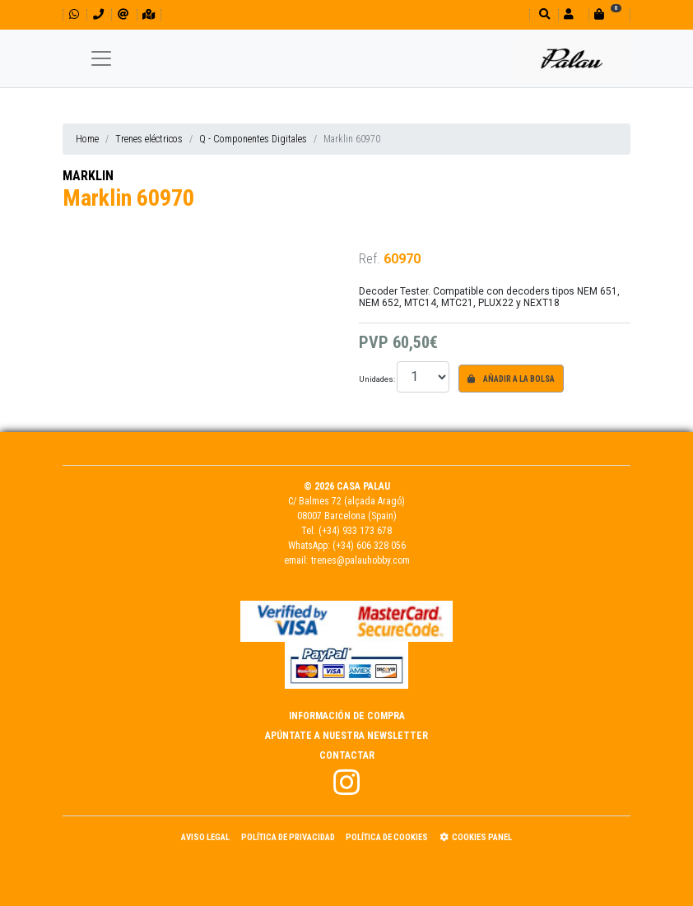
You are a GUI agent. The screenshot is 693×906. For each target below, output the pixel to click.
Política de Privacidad (288, 837)
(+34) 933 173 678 (355, 531)
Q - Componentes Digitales (253, 139)
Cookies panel (476, 837)
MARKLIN (88, 176)
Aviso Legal (205, 837)
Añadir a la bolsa (511, 378)
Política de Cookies (387, 837)
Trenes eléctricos (149, 139)
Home (87, 139)
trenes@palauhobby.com (360, 560)
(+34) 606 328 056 (369, 545)
